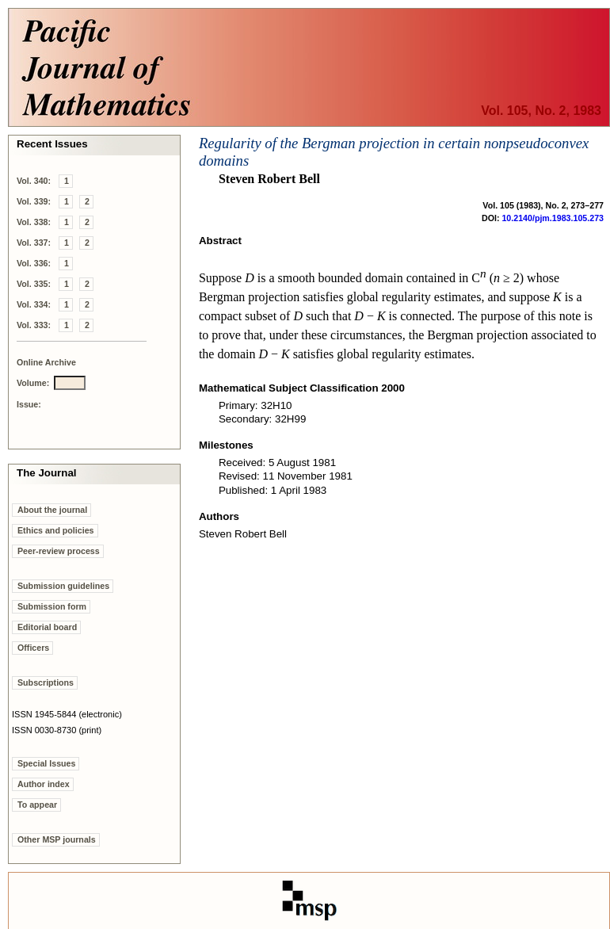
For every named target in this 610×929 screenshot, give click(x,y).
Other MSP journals (56, 839)
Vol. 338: (34, 222)
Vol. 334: (34, 304)
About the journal (52, 509)
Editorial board (47, 627)
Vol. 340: (34, 180)
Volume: (33, 383)
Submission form (51, 606)
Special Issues (46, 763)
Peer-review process (58, 551)
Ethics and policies (55, 530)
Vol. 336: (34, 263)
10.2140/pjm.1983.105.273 (552, 218)
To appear (37, 804)
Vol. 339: (34, 201)
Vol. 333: (34, 325)
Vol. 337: (34, 242)
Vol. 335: (34, 284)
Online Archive (46, 362)
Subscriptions (45, 682)
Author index (43, 784)
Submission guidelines (63, 586)
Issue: (29, 404)
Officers (33, 647)
